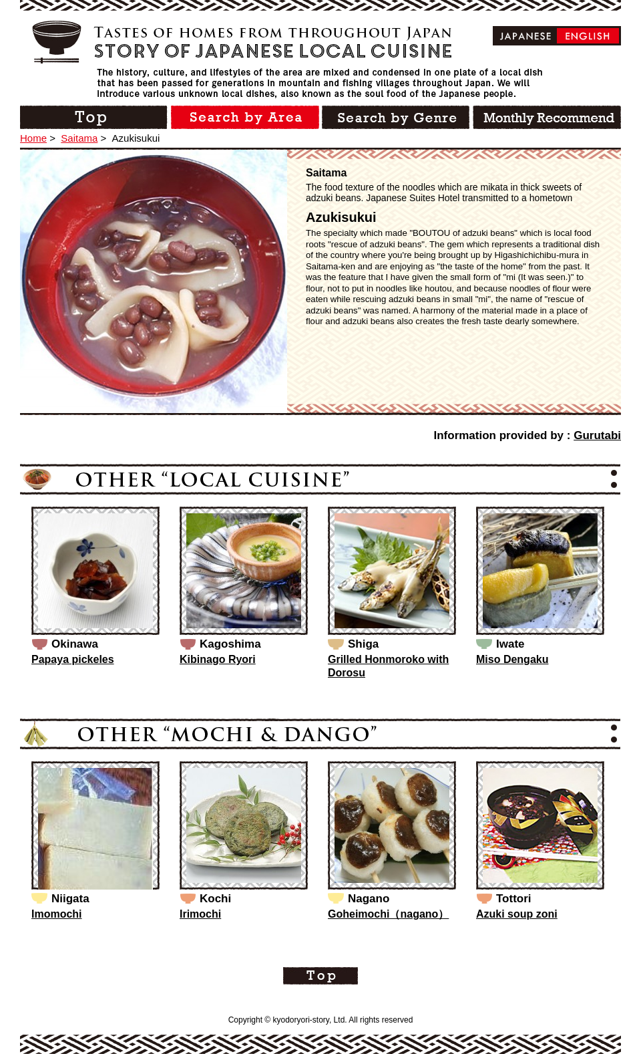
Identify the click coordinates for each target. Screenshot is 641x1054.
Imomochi (56, 914)
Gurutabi (597, 435)
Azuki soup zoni (517, 914)
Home (33, 138)
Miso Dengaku (512, 659)
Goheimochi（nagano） (388, 914)
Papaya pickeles (72, 659)
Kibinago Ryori (218, 659)
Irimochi (200, 914)
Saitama (79, 138)
